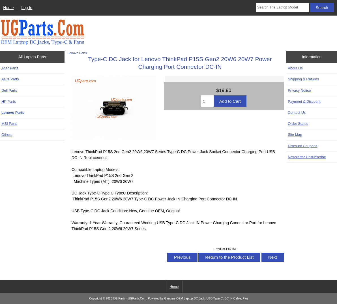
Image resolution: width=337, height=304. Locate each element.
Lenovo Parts (77, 53)
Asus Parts (10, 79)
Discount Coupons (302, 146)
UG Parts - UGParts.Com (129, 298)
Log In (26, 7)
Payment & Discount (304, 101)
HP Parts (8, 101)
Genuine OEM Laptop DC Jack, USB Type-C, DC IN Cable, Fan (206, 298)
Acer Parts (9, 68)
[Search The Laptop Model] (282, 7)
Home (8, 7)
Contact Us (297, 112)
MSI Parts (9, 123)
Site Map (295, 134)
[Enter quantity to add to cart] (207, 101)
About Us (295, 68)
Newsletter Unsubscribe (307, 157)
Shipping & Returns (303, 79)
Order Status (298, 123)
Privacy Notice (299, 90)
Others (6, 134)
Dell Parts (9, 90)
